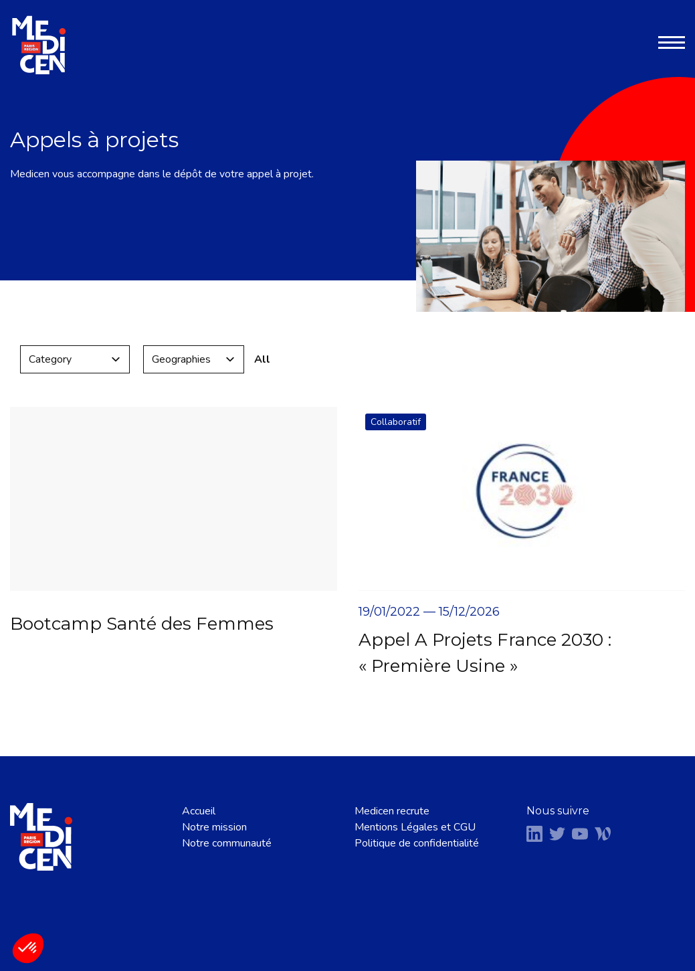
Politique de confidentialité (417, 843)
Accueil (198, 811)
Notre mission (214, 827)
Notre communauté (227, 843)
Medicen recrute (392, 811)
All (262, 359)
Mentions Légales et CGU (415, 827)
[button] (28, 948)
